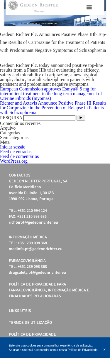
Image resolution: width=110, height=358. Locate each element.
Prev (12, 13)
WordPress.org (14, 161)
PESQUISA (11, 117)
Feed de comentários (19, 156)
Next (98, 13)
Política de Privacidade (32, 334)
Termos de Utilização (30, 323)
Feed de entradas (16, 151)
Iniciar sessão (13, 146)
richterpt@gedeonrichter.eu (33, 222)
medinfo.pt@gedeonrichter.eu (35, 249)
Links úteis (20, 311)
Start (98, 33)
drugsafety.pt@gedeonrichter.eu (37, 272)
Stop (102, 33)
